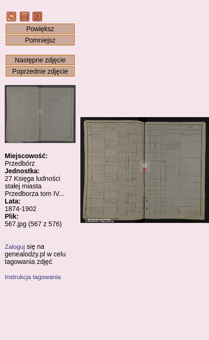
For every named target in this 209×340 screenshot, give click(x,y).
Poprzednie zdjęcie (40, 71)
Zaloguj (15, 246)
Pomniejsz (40, 40)
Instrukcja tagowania (33, 276)
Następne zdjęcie (40, 60)
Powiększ (40, 29)
